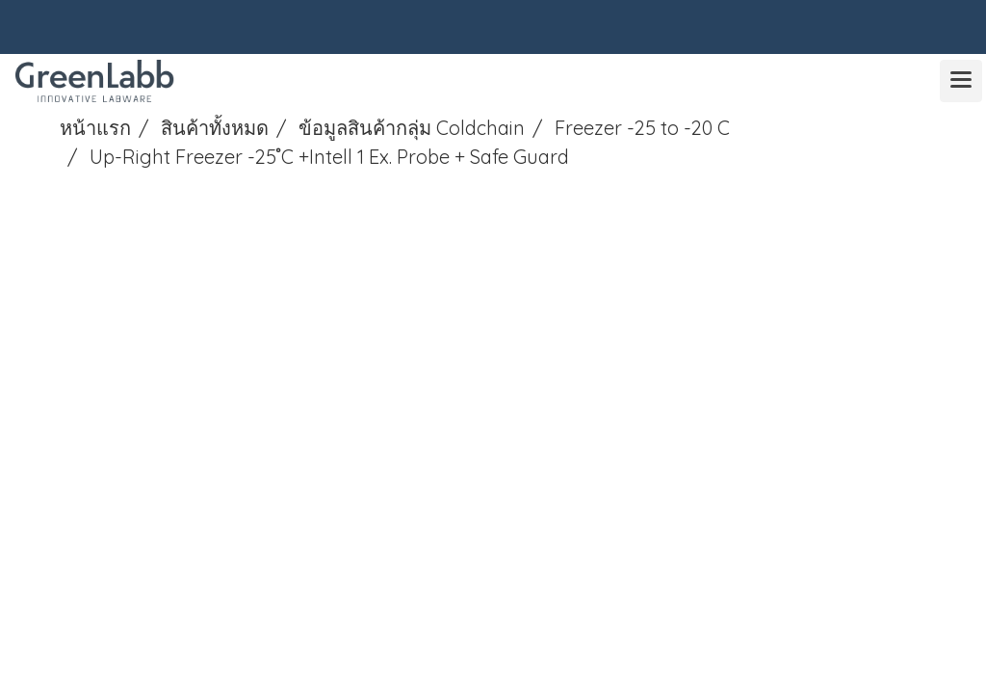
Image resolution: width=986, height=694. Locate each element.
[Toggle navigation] (961, 81)
